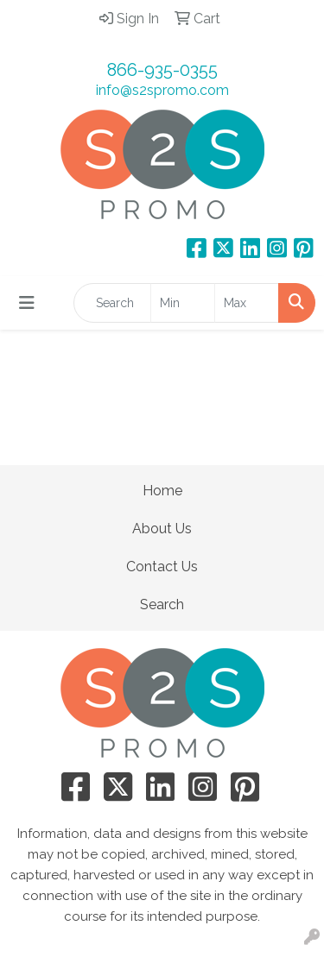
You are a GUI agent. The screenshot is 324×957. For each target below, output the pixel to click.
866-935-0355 (162, 70)
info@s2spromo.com (162, 90)
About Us (162, 528)
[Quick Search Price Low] (182, 303)
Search (162, 604)
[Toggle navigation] (27, 303)
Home (162, 490)
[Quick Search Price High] (246, 303)
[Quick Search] (112, 303)
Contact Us (162, 566)
